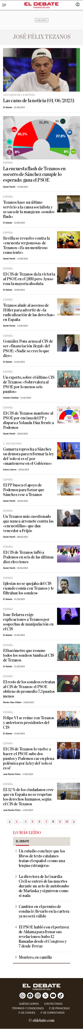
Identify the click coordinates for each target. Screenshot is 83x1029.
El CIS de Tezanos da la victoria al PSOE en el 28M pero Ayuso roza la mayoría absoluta (29, 279)
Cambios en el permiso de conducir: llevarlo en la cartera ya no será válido (44, 911)
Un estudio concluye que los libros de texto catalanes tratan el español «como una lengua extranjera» (42, 858)
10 (67, 821)
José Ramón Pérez (11, 774)
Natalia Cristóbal (11, 398)
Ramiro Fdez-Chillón (12, 702)
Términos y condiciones (28, 1008)
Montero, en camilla (35, 957)
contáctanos (53, 1003)
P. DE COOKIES (27, 1012)
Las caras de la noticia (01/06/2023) (38, 100)
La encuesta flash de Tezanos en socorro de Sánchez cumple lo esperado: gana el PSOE (34, 174)
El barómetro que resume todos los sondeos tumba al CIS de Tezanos (28, 655)
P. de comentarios (52, 1012)
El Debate (7, 107)
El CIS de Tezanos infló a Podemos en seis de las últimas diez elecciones (28, 557)
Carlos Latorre (9, 469)
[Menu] (4, 5)
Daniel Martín (9, 187)
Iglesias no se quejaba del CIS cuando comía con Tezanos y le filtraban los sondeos (28, 588)
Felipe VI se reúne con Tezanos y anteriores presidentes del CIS (28, 723)
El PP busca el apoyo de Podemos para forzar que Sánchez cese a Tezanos (23, 490)
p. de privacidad (59, 1008)
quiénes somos (29, 1003)
